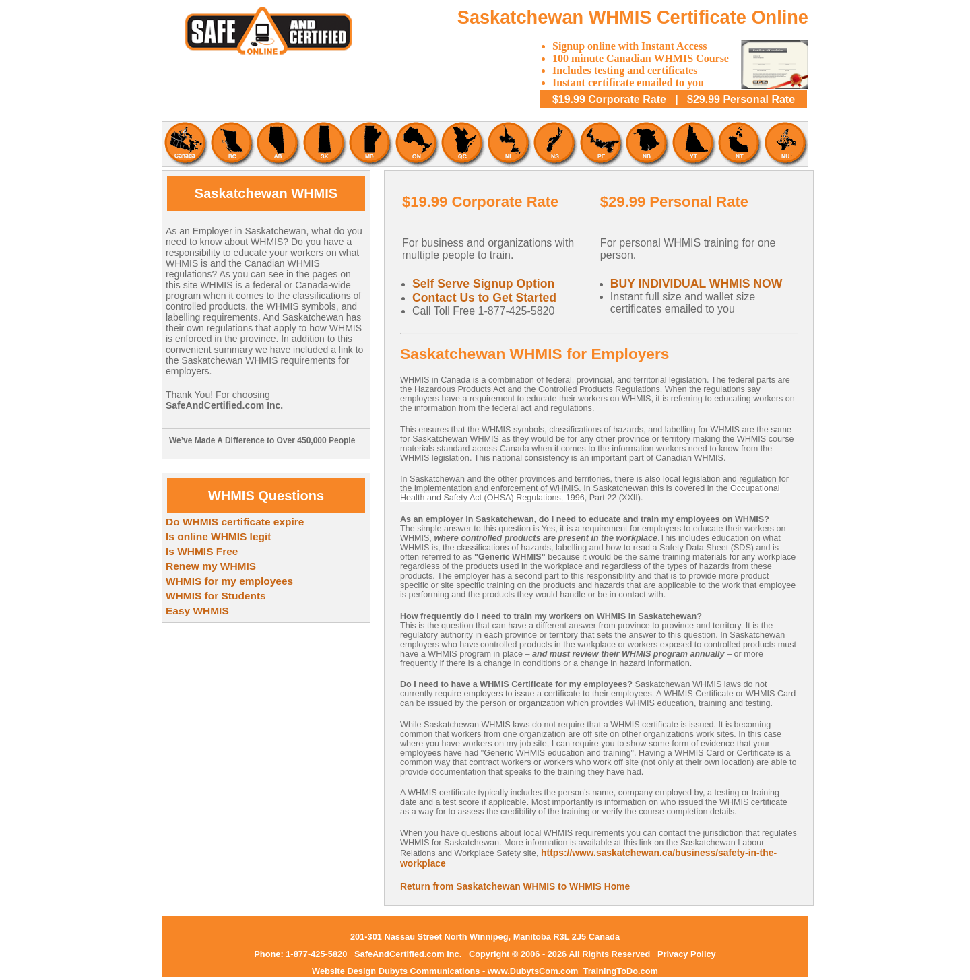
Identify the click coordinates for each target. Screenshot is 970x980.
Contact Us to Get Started (484, 297)
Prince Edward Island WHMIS (600, 144)
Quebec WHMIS (462, 144)
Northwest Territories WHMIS (739, 144)
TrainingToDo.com (620, 971)
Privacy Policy (686, 954)
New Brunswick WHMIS (646, 144)
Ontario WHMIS (416, 144)
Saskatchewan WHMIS (323, 144)
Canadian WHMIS (185, 144)
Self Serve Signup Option (483, 283)
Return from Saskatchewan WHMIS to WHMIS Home (515, 886)
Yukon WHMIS (693, 144)
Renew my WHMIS (211, 566)
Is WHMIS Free (202, 551)
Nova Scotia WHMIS (554, 144)
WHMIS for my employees (229, 581)
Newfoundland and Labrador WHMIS (508, 144)
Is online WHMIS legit (218, 536)
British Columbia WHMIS (231, 144)
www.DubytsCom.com (534, 971)
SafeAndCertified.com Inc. (407, 954)
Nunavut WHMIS (785, 144)
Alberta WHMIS (277, 144)
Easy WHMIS (197, 610)
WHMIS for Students (216, 595)
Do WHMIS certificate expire (235, 521)
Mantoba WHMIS (369, 144)
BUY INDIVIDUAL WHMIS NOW (696, 283)
